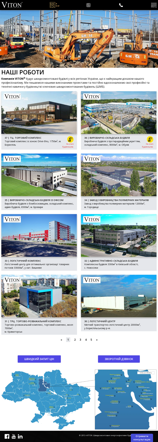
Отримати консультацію (141, 438)
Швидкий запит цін (39, 359)
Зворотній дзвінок (119, 359)
